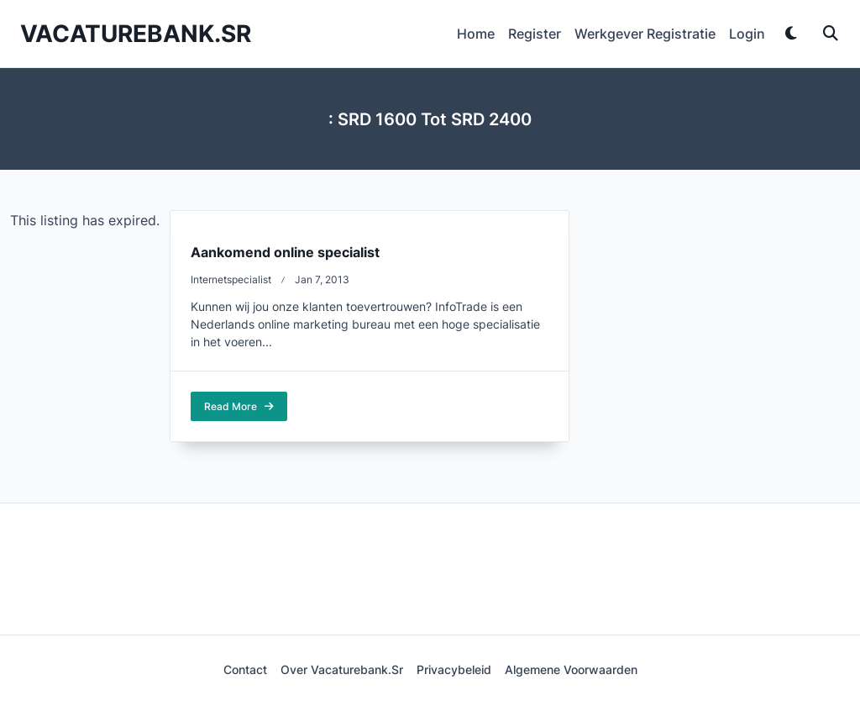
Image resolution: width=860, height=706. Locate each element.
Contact (245, 670)
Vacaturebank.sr (135, 33)
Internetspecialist (231, 279)
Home (476, 33)
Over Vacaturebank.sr (342, 670)
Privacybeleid (454, 670)
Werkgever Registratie (645, 33)
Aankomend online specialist (285, 252)
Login (747, 33)
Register (534, 33)
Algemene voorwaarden (571, 670)
